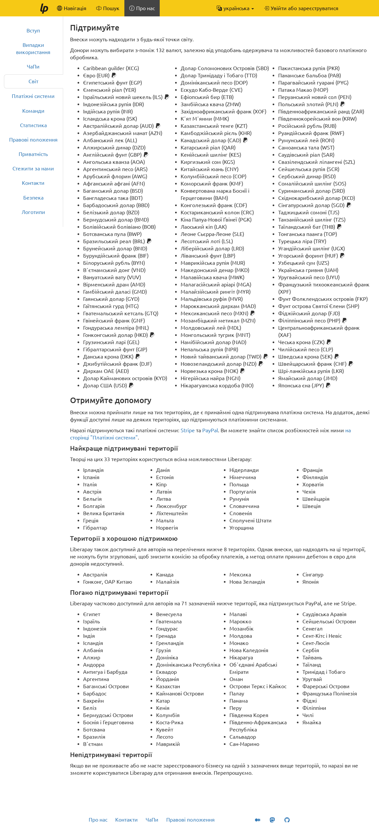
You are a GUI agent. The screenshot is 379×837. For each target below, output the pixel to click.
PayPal (210, 430)
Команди (33, 111)
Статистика (33, 125)
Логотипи (33, 212)
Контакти (33, 183)
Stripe (188, 430)
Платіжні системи (33, 96)
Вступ (33, 30)
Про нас (98, 820)
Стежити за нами (33, 168)
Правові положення (33, 140)
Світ (33, 81)
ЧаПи (33, 66)
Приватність (33, 154)
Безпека (33, 198)
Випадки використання (33, 48)
